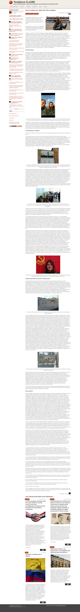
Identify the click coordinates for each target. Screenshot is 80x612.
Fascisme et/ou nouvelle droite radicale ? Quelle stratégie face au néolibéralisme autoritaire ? (16, 66)
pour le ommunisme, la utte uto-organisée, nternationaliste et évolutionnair (36, 4)
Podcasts (28, 6)
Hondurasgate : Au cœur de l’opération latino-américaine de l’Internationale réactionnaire (16, 44)
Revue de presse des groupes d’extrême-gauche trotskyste (15, 22)
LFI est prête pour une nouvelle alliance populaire (15, 102)
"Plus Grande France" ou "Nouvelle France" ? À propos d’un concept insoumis (16, 105)
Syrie (37, 13)
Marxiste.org (11, 120)
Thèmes (22, 6)
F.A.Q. (40, 6)
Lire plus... (16, 109)
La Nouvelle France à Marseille (16, 78)
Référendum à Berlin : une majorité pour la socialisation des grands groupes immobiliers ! (60, 550)
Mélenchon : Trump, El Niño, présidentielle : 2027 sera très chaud (15, 25)
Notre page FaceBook (13, 113)
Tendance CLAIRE (24, 1)
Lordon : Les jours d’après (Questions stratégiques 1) (14, 76)
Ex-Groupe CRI (11, 118)
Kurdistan (31, 13)
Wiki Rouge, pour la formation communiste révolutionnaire (14, 123)
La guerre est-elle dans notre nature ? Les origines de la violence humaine (15, 30)
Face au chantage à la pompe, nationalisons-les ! (14, 41)
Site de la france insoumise (14, 115)
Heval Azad (62, 12)
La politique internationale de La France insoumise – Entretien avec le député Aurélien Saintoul (16, 86)
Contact (45, 6)
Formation (34, 6)
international (28, 13)
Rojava (35, 13)
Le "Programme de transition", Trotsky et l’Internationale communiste (16, 70)
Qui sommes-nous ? (14, 6)
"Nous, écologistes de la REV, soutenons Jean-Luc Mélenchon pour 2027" (16, 19)
